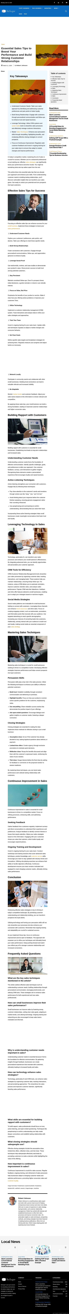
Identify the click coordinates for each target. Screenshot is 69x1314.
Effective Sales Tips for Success (58, 79)
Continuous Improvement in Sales (58, 95)
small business (12, 226)
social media (16, 126)
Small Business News (54, 112)
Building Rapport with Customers (57, 83)
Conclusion (55, 98)
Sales (3, 44)
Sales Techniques (22, 132)
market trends (17, 394)
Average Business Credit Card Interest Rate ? (57, 146)
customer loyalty (13, 1181)
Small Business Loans (55, 143)
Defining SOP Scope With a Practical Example (58, 139)
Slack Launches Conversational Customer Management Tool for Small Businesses (58, 117)
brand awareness (21, 609)
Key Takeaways (56, 76)
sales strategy (15, 627)
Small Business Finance (55, 151)
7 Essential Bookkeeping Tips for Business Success (58, 154)
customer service (36, 856)
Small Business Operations (56, 136)
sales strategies (31, 162)
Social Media (52, 124)
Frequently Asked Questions (56, 101)
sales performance (14, 228)
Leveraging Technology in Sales (58, 87)
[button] (66, 11)
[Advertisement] (34, 30)
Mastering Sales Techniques (56, 91)
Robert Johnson (22, 65)
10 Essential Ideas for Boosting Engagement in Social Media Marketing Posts (57, 129)
